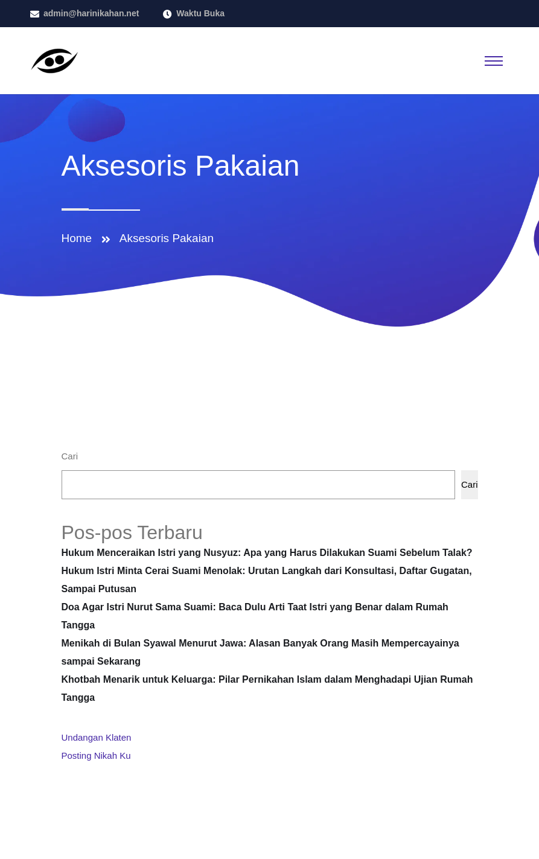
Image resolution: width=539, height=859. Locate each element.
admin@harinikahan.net (91, 13)
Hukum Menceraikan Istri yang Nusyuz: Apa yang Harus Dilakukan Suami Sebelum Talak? (267, 553)
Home (80, 238)
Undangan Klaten (97, 737)
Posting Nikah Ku (96, 755)
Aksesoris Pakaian (167, 238)
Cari (70, 456)
